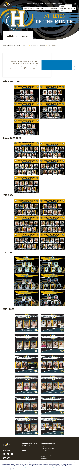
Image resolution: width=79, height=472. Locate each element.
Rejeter (13, 468)
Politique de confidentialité (61, 465)
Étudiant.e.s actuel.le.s (29, 8)
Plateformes (60, 3)
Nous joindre (53, 3)
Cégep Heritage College (9, 45)
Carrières (24, 450)
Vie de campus (34, 45)
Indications (42, 451)
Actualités (35, 3)
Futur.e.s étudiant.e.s (41, 8)
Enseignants (47, 3)
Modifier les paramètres (39, 469)
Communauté (63, 8)
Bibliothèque (40, 3)
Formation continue (52, 8)
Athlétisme (42, 45)
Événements (29, 3)
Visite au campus (26, 448)
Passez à (68, 3)
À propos (70, 8)
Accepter (65, 468)
